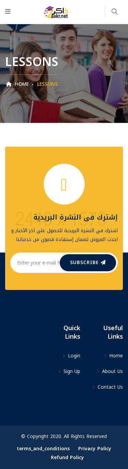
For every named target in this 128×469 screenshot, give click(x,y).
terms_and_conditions (43, 448)
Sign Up (69, 371)
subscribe (88, 262)
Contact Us (107, 387)
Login (71, 355)
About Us (109, 371)
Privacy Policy (94, 448)
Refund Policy (67, 457)
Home (17, 84)
